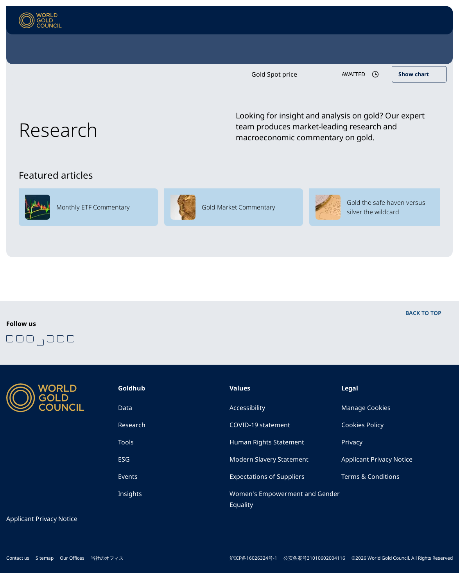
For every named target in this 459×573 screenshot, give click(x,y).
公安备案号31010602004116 (314, 558)
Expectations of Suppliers (267, 476)
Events (128, 476)
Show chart (413, 74)
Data (125, 407)
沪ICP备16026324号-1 (253, 558)
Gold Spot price (274, 74)
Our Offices (72, 558)
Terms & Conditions (370, 476)
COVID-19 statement (260, 425)
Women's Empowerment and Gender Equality (285, 499)
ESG (124, 459)
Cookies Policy (362, 425)
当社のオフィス (107, 558)
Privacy (351, 442)
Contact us (17, 558)
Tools (126, 442)
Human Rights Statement (267, 442)
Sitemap (45, 558)
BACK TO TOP (423, 313)
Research (131, 425)
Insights (130, 493)
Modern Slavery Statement (269, 459)
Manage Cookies (366, 407)
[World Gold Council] (40, 21)
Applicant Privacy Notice (376, 459)
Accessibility (247, 407)
